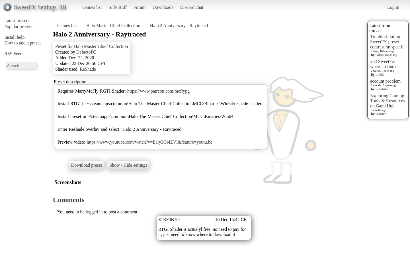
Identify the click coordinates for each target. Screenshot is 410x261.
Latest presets (16, 20)
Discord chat (191, 7)
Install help (14, 37)
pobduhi (382, 89)
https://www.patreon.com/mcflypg (158, 91)
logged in (94, 211)
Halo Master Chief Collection (113, 25)
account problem (385, 81)
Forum (140, 7)
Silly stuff (118, 7)
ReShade (88, 69)
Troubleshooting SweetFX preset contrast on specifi (386, 41)
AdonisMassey (386, 55)
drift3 (380, 74)
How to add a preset (22, 42)
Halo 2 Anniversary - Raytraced (179, 25)
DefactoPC (86, 52)
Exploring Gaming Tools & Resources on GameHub (387, 100)
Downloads (162, 7)
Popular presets (18, 26)
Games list (92, 7)
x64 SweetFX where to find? (383, 64)
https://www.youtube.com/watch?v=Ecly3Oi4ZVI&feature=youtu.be (149, 142)
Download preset (86, 165)
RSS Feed (13, 53)
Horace (381, 114)
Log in (393, 7)
